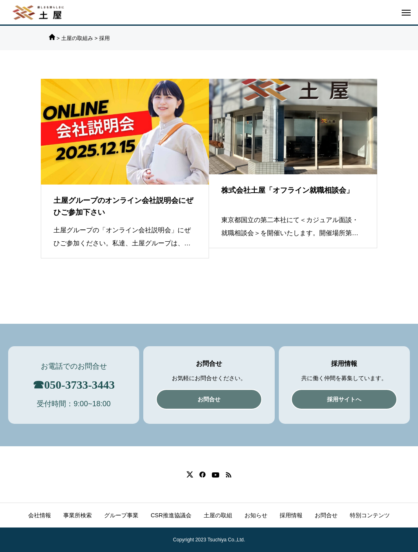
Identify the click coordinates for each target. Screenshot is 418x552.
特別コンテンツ (370, 515)
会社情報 (39, 515)
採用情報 (291, 515)
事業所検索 (77, 515)
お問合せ (326, 515)
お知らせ (256, 515)
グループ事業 (121, 515)
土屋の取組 (218, 515)
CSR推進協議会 (171, 515)
